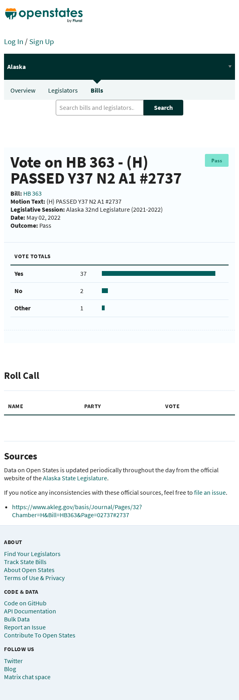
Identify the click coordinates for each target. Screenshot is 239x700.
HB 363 (32, 193)
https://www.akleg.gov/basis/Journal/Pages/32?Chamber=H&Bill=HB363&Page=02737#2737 (77, 511)
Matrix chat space (27, 677)
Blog (10, 669)
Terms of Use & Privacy (34, 578)
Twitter (13, 661)
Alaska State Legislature (75, 478)
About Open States (29, 570)
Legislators (63, 90)
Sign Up (41, 41)
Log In (13, 41)
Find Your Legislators (32, 554)
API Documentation (30, 611)
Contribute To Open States (39, 635)
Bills (97, 90)
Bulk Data (17, 619)
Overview (22, 90)
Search (163, 107)
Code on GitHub (25, 603)
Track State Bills (25, 562)
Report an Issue (25, 627)
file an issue (210, 492)
